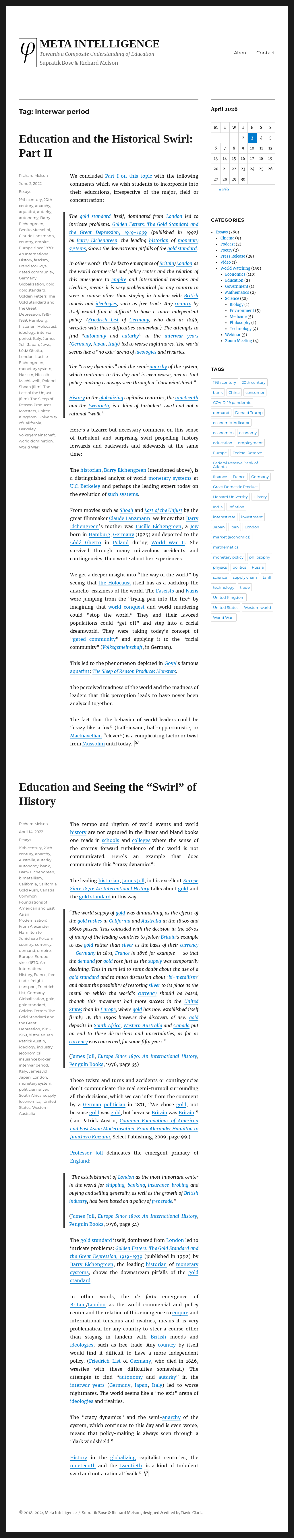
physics (220, 567)
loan (235, 527)
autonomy (95, 336)
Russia (258, 567)
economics (223, 432)
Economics (235, 274)
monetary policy (228, 557)
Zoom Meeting (238, 340)
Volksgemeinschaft (122, 647)
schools (110, 840)
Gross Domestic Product (235, 486)
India (218, 507)
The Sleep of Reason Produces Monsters (36, 404)
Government (236, 286)
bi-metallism (183, 977)
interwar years (181, 336)
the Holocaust (114, 583)
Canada (181, 1025)
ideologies (106, 303)
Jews (45, 344)
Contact (265, 52)
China (234, 392)
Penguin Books (86, 1064)
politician (114, 1104)
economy (248, 432)
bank (45, 866)
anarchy (158, 366)
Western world (257, 607)
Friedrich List (103, 320)
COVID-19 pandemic (232, 402)
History (77, 397)
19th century (30, 199)
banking (136, 1185)
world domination (36, 441)
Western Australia (142, 1025)
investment (252, 517)
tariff (267, 577)
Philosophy (240, 322)
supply (155, 961)
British (191, 295)
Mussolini (93, 744)
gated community (94, 639)
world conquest (126, 607)
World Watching (235, 268)
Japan (99, 344)
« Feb (224, 189)
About (241, 52)
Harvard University (230, 496)
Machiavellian (86, 736)
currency (189, 945)
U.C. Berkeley (85, 486)
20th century (254, 382)
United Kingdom (229, 597)
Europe (108, 1009)
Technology (241, 328)
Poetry (226, 250)
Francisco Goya (33, 266)
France (122, 953)
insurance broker (35, 1059)
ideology (27, 332)
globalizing (111, 397)
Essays (25, 191)
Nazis (192, 591)
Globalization (31, 284)
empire (118, 279)
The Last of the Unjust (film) (35, 392)
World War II (168, 542)
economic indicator (231, 422)
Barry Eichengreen (97, 240)
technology (223, 587)
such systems (123, 494)
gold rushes (90, 921)
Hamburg (99, 534)
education (222, 442)
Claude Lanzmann (129, 518)
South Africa (107, 1025)
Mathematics (237, 292)
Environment (242, 310)
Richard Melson (33, 175)
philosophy (259, 557)
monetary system (35, 368)
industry (78, 1201)
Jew (194, 526)
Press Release (232, 256)
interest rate (224, 517)
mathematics (225, 547)
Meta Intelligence (100, 44)
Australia (151, 921)
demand (86, 961)
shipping (115, 1185)
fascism (41, 260)
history (78, 832)
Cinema (227, 238)
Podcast (227, 244)
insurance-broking (168, 1185)
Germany (139, 320)
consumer (254, 392)
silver (127, 945)
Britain (166, 263)
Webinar (233, 334)
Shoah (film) (30, 386)
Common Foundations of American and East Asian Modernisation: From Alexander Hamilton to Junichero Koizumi (134, 1129)
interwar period (33, 1065)
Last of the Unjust (163, 510)
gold (50, 284)
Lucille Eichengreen (158, 526)
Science (232, 298)
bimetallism (30, 878)
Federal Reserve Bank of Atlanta (235, 465)
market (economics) (231, 537)
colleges (141, 840)
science (220, 577)
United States (225, 607)
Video (225, 262)
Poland (121, 542)
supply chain (245, 577)
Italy (113, 344)
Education (234, 280)
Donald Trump (249, 412)
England (79, 1161)
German (92, 1104)
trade (245, 587)
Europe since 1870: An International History (36, 254)
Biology (236, 304)
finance (220, 476)
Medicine (238, 316)
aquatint (80, 671)
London (174, 216)
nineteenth (186, 397)
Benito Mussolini (34, 229)
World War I (224, 617)
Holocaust (46, 326)
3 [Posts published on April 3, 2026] (252, 137)
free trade (162, 1201)
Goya (170, 663)
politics (239, 567)
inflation (236, 507)
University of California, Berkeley (38, 423)
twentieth (98, 406)
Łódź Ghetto (85, 542)
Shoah (126, 510)
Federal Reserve (247, 452)
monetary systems (170, 478)
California (119, 921)
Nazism (26, 374)
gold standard (95, 216)
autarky (130, 336)
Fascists (165, 591)
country (183, 303)
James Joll (133, 880)
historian (159, 240)
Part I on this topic (128, 176)
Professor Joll (86, 1153)
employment (250, 442)
